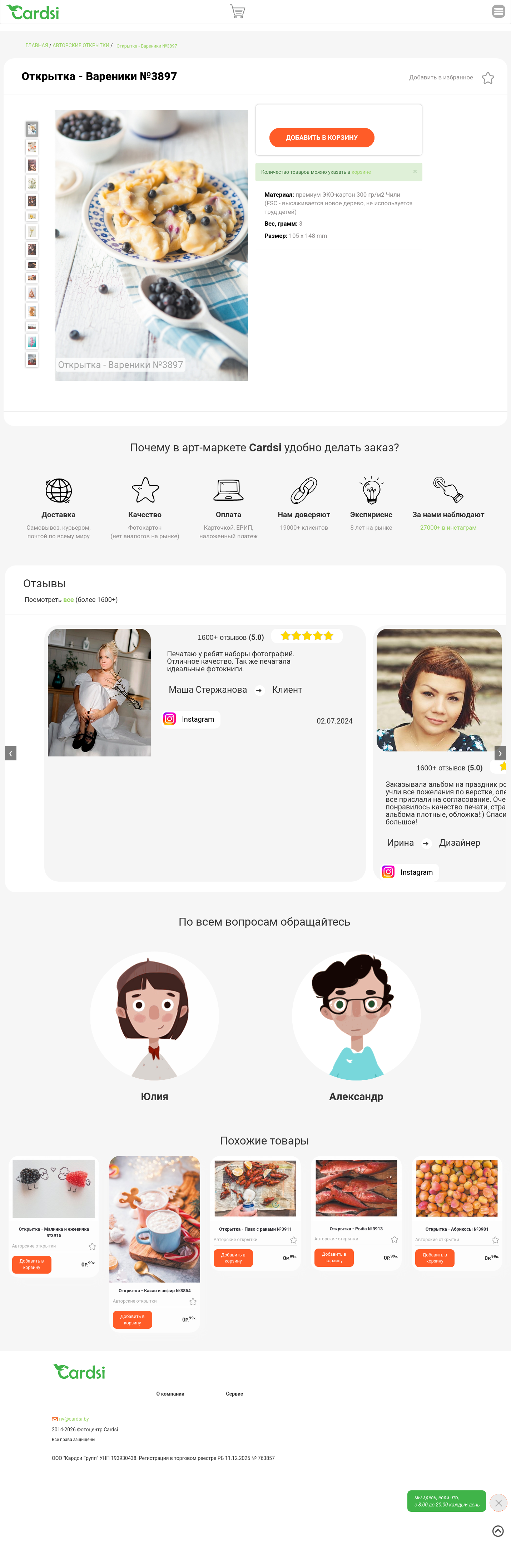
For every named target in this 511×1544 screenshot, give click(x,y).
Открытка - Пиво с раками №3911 (255, 1228)
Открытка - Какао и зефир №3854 (155, 1290)
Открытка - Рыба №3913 (356, 1228)
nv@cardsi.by (70, 1419)
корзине (361, 172)
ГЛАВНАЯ (37, 45)
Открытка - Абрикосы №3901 (457, 1228)
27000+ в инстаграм (448, 527)
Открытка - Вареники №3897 (146, 46)
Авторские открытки (81, 45)
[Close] (415, 171)
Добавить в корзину (32, 1264)
